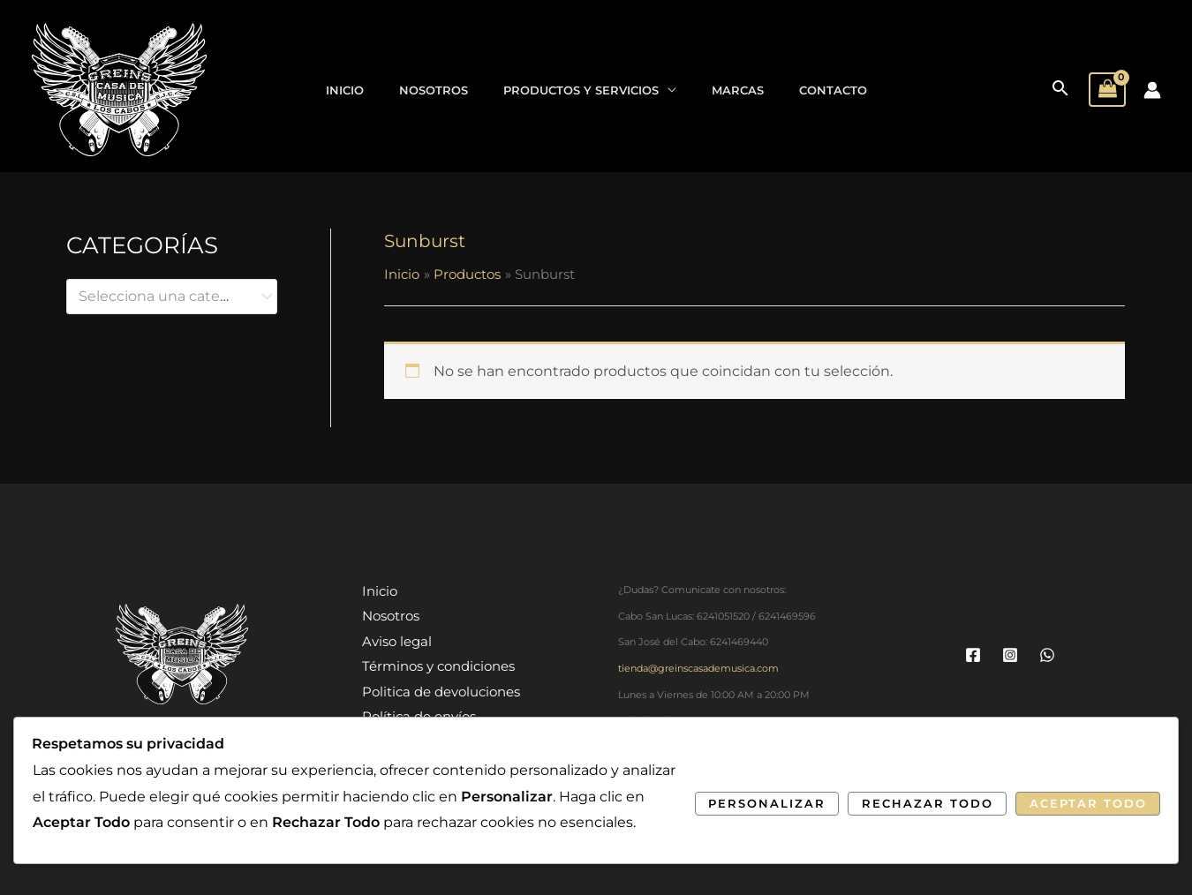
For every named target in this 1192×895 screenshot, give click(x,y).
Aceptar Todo (1088, 803)
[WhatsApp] (1047, 655)
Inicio (345, 90)
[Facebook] (973, 655)
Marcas (738, 90)
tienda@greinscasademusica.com (698, 668)
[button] (1060, 89)
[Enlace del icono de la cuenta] (1152, 90)
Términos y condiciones (440, 666)
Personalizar (767, 803)
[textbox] (163, 296)
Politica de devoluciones (443, 690)
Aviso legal (399, 641)
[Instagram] (1010, 655)
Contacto (833, 90)
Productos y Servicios (581, 90)
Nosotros (433, 90)
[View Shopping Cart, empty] (1107, 90)
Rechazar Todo (927, 803)
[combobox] (171, 296)
